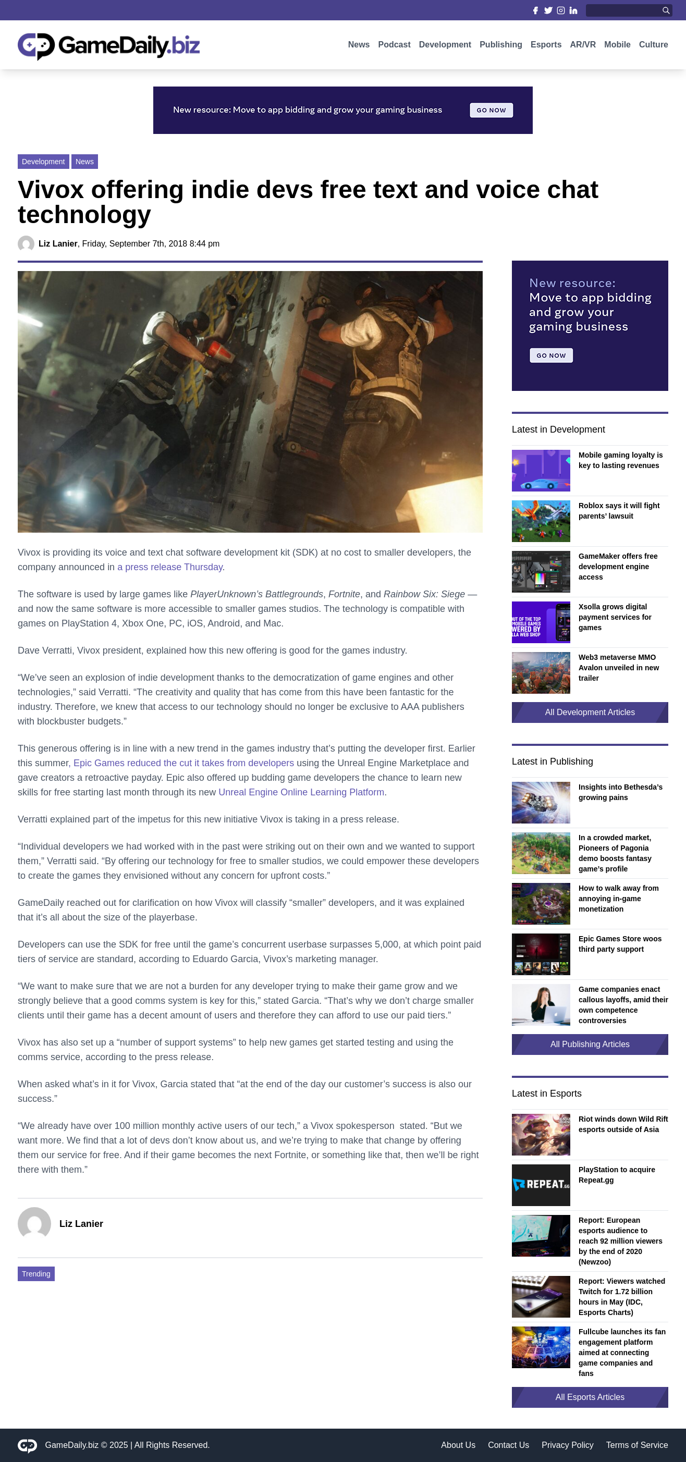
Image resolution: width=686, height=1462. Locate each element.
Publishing (501, 45)
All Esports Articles (590, 1397)
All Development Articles (590, 712)
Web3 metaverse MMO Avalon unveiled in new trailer (619, 667)
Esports (546, 45)
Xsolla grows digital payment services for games (615, 617)
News (359, 45)
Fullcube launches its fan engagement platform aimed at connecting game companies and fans (622, 1353)
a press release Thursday (169, 567)
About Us (458, 1445)
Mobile (617, 45)
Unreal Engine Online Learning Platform (301, 792)
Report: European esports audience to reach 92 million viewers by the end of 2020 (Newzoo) (621, 1241)
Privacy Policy (568, 1445)
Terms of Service (637, 1445)
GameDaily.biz (72, 1445)
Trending (36, 1274)
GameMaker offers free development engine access (618, 566)
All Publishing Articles (590, 1044)
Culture (653, 45)
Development (445, 45)
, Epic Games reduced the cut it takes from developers (181, 763)
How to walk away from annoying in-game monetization (619, 898)
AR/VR (583, 45)
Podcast (394, 45)
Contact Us (508, 1445)
